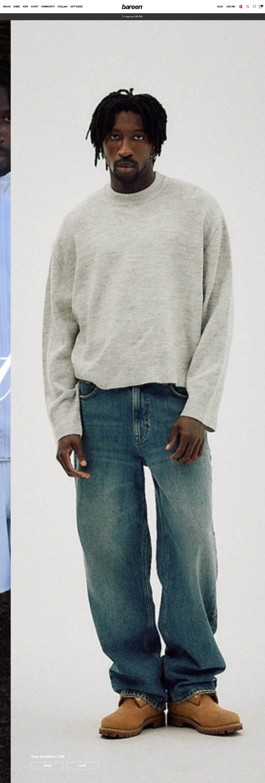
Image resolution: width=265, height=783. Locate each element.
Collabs (62, 6)
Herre (6, 6)
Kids (25, 6)
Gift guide (76, 6)
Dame (16, 6)
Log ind (231, 6)
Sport (34, 6)
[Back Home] (132, 6)
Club (220, 6)
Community (48, 6)
